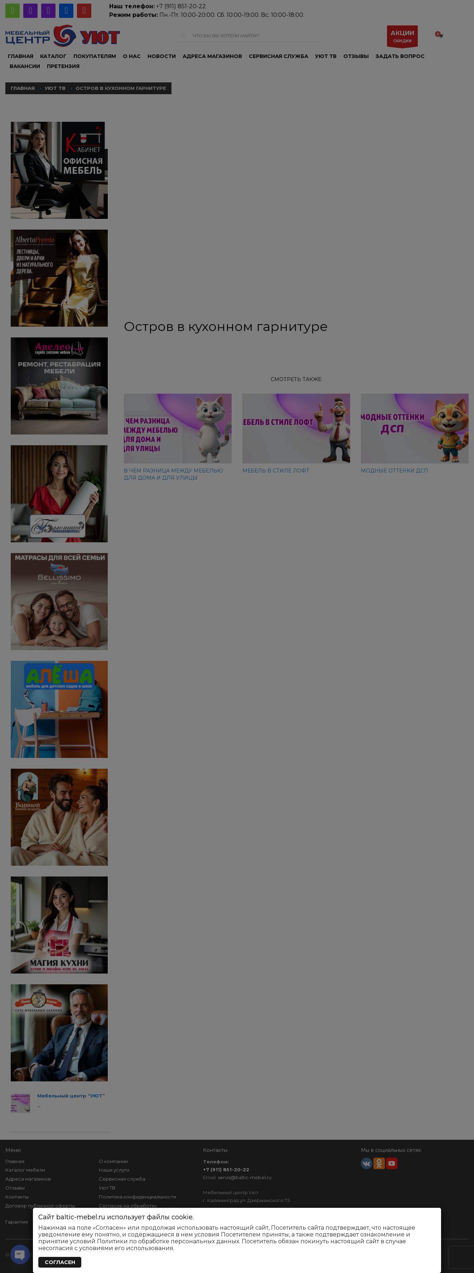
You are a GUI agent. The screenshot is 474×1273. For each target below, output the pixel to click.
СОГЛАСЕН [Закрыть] (60, 1262)
